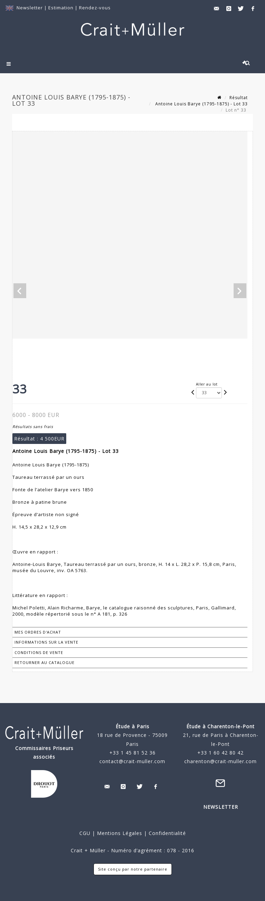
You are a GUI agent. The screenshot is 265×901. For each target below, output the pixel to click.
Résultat (238, 98)
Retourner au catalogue (44, 662)
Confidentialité (166, 833)
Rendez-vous (95, 7)
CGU (84, 833)
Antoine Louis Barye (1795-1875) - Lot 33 (201, 104)
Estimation (61, 7)
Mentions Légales (119, 833)
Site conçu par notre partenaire (132, 869)
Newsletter (30, 7)
